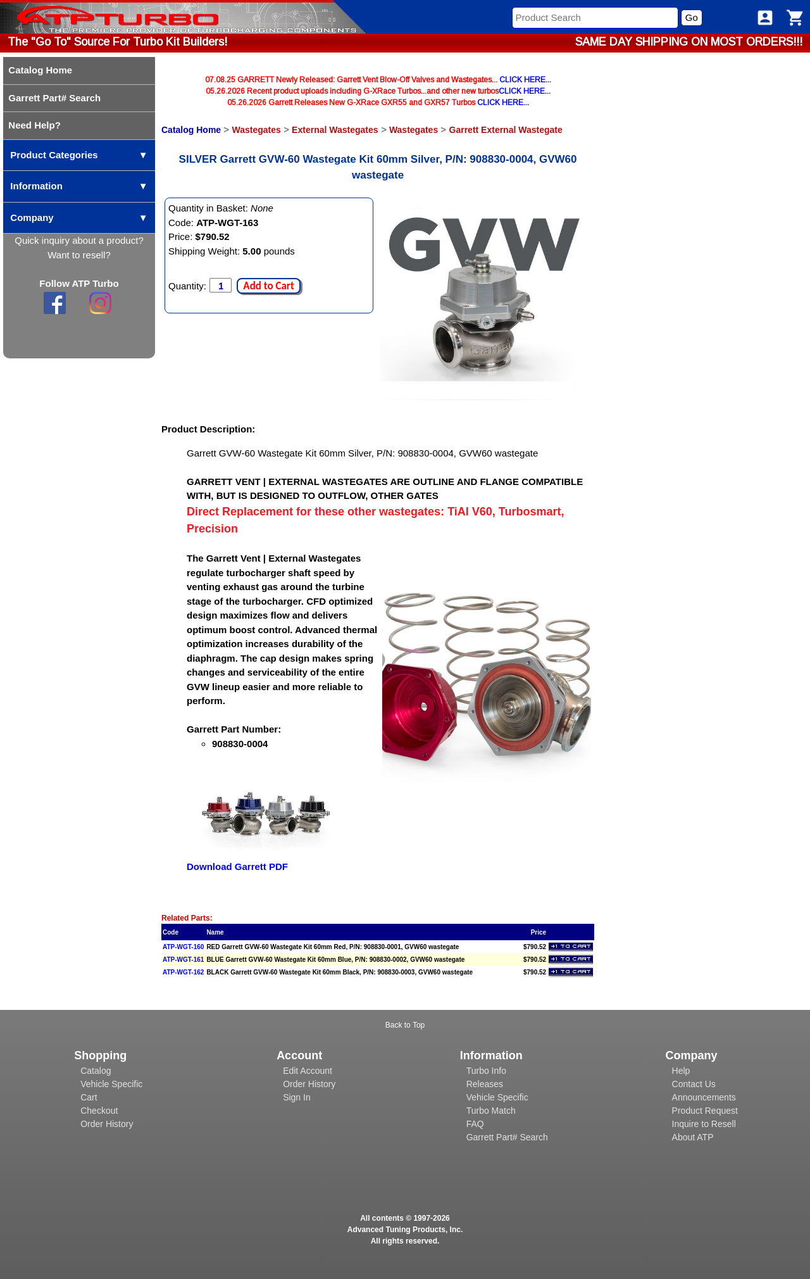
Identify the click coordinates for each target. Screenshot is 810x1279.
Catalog (95, 1071)
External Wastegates (335, 130)
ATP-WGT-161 (183, 959)
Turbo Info (486, 1071)
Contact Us (694, 1084)
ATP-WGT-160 (183, 946)
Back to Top (405, 1025)
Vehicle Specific (111, 1084)
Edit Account (307, 1071)
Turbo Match (491, 1111)
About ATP (693, 1137)
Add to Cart (268, 286)
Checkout (99, 1111)
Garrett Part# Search (507, 1137)
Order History (106, 1124)
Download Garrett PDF (237, 866)
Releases (484, 1084)
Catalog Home (191, 130)
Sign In (297, 1097)
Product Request (705, 1111)
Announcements (704, 1097)
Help (681, 1071)
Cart (88, 1097)
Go (691, 17)
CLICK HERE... (525, 79)
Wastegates (256, 130)
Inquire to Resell (704, 1124)
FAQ (475, 1124)
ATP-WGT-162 (183, 972)
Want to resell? (79, 254)
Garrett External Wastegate (506, 130)
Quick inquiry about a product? (79, 240)
